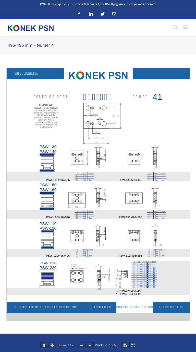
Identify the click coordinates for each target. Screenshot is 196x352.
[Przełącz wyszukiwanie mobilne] (175, 27)
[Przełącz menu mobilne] (185, 27)
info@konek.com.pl (142, 4)
